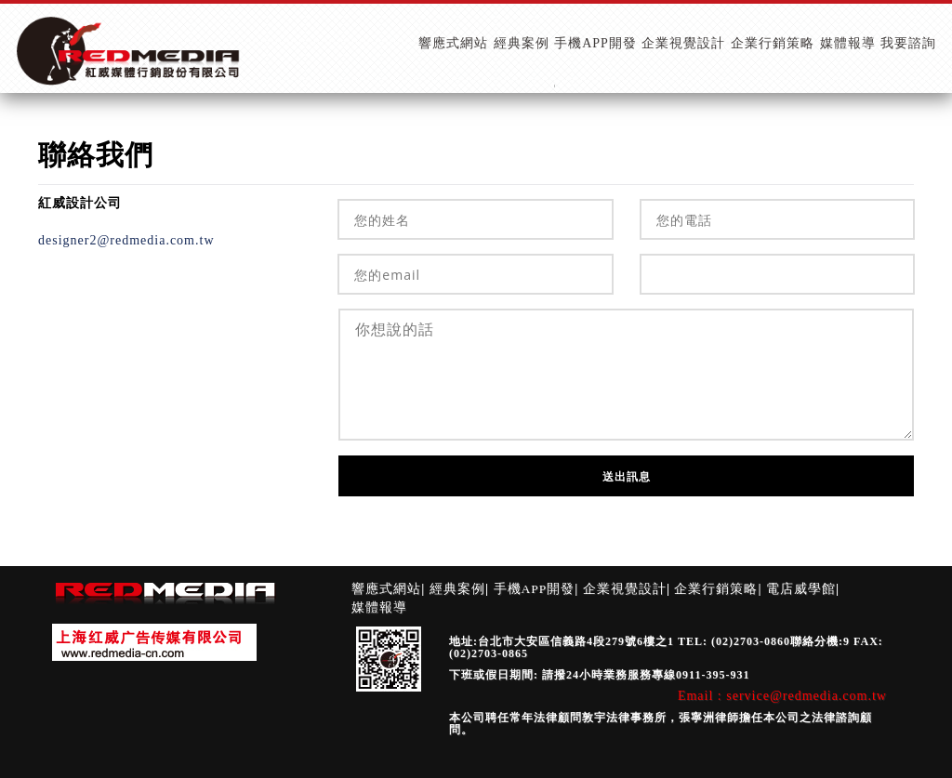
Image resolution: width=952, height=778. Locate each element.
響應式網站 (386, 589)
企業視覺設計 (625, 589)
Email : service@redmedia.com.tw (782, 696)
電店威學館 (801, 589)
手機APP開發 (534, 589)
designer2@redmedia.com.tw (126, 240)
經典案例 (457, 589)
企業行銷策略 (716, 589)
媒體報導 (379, 607)
